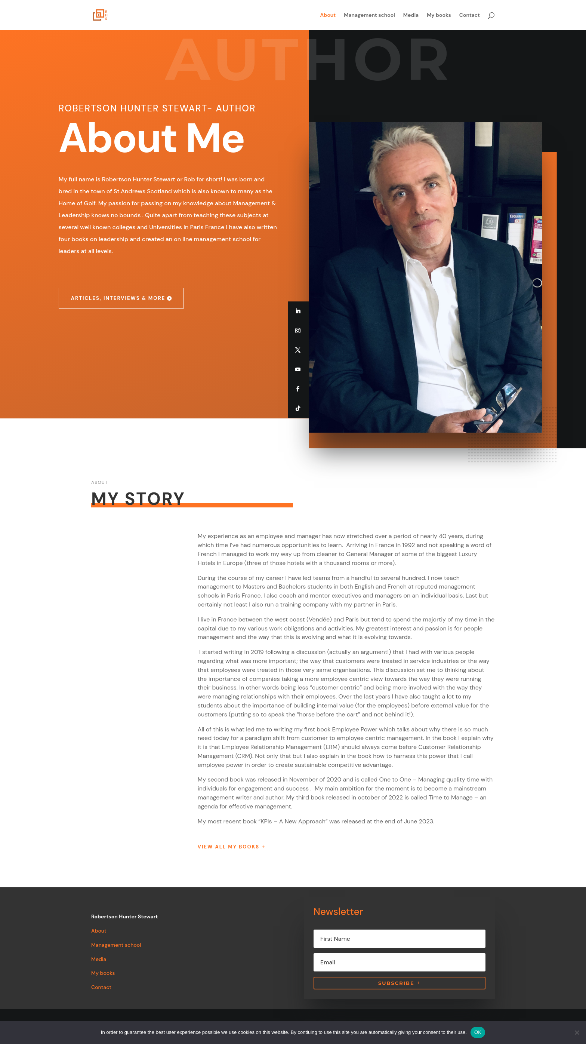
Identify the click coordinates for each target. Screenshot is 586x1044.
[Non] (576, 1032)
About (328, 15)
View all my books (228, 847)
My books (439, 15)
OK (477, 1032)
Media (411, 15)
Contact (469, 15)
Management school (369, 15)
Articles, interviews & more (118, 298)
